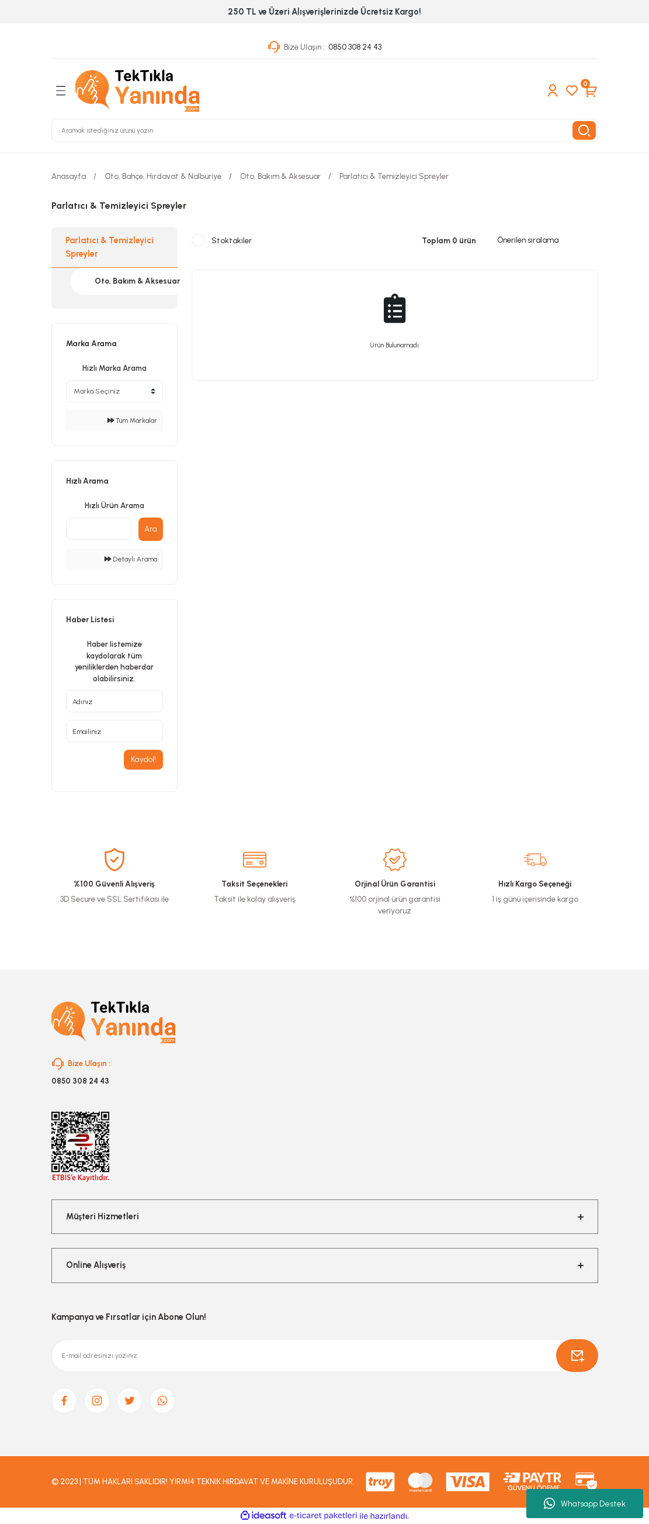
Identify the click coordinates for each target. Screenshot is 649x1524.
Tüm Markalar (132, 420)
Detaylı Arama (131, 559)
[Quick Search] (98, 529)
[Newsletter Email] (324, 1356)
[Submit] (577, 1356)
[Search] (324, 130)
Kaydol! (143, 759)
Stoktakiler (231, 240)
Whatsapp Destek (585, 1503)
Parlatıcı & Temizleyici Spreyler (394, 176)
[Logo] (137, 91)
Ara (150, 528)
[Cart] (591, 91)
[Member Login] (553, 91)
